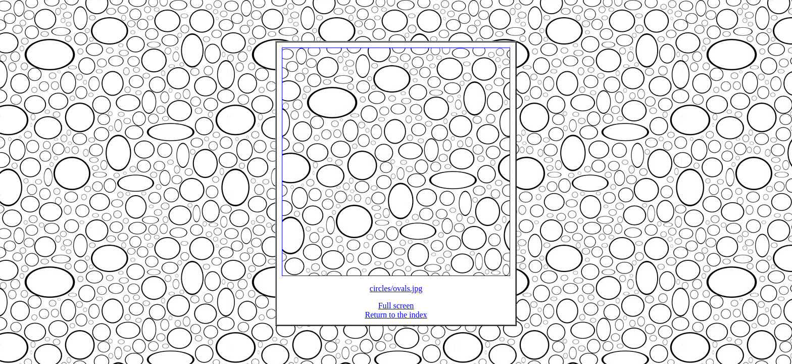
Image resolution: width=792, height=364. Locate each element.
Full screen (396, 311)
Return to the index (396, 320)
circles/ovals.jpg (396, 294)
